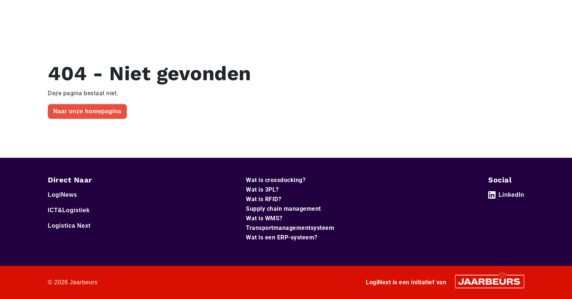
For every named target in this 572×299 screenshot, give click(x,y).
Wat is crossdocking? (275, 180)
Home (55, 11)
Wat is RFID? (263, 199)
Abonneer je (503, 33)
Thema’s (413, 32)
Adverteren (387, 11)
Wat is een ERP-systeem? (282, 237)
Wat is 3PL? (262, 189)
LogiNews (79, 11)
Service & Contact (345, 11)
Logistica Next (152, 11)
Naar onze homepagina (87, 111)
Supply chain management (283, 208)
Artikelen (460, 32)
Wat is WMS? (264, 218)
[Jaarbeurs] (489, 281)
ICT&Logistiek (113, 11)
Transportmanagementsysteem (290, 227)
